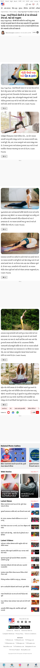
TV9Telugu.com (29, 640)
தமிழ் (31, 1)
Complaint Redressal (8, 634)
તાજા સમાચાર (7, 8)
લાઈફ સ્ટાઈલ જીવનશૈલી (20, 408)
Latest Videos (7, 540)
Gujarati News (4, 12)
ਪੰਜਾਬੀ (27, 1)
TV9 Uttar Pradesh (14, 650)
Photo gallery (13, 12)
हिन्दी (2, 1)
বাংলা (24, 1)
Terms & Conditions (30, 634)
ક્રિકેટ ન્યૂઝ (14, 8)
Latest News (6, 500)
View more (34, 472)
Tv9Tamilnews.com (18, 646)
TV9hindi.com (9, 640)
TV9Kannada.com (9, 643)
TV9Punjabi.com (30, 643)
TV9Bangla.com (20, 643)
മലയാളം (36, 1)
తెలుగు (15, 1)
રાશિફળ (38, 8)
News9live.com (7, 646)
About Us (17, 630)
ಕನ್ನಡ (11, 1)
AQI (30, 4)
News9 (7, 1)
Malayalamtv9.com (30, 646)
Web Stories (6, 471)
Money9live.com (25, 650)
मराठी (20, 1)
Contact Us (10, 630)
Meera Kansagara (10, 32)
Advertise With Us (26, 630)
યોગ (11, 408)
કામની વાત (4, 408)
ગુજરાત (20, 8)
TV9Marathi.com (19, 640)
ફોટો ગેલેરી (32, 8)
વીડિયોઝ (26, 8)
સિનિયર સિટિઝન (31, 408)
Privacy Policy (19, 634)
